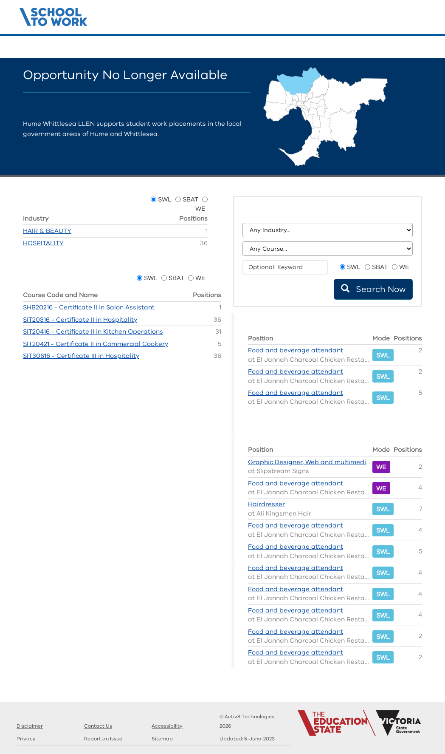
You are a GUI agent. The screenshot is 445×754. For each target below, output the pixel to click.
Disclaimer (30, 726)
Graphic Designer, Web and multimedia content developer (338, 462)
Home (371, 47)
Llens (409, 47)
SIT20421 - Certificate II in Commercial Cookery (95, 344)
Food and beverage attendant (295, 350)
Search (383, 47)
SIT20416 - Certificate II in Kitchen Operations (93, 331)
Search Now (373, 289)
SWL (165, 199)
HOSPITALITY (43, 243)
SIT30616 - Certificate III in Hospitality (81, 355)
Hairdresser (266, 504)
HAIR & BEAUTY (47, 231)
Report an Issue (103, 738)
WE (200, 208)
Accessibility (167, 726)
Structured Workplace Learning (54, 15)
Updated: (247, 738)
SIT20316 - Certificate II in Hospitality (80, 319)
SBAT (190, 199)
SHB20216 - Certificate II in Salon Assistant (89, 307)
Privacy (26, 738)
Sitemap (162, 738)
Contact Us (422, 47)
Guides (396, 47)
